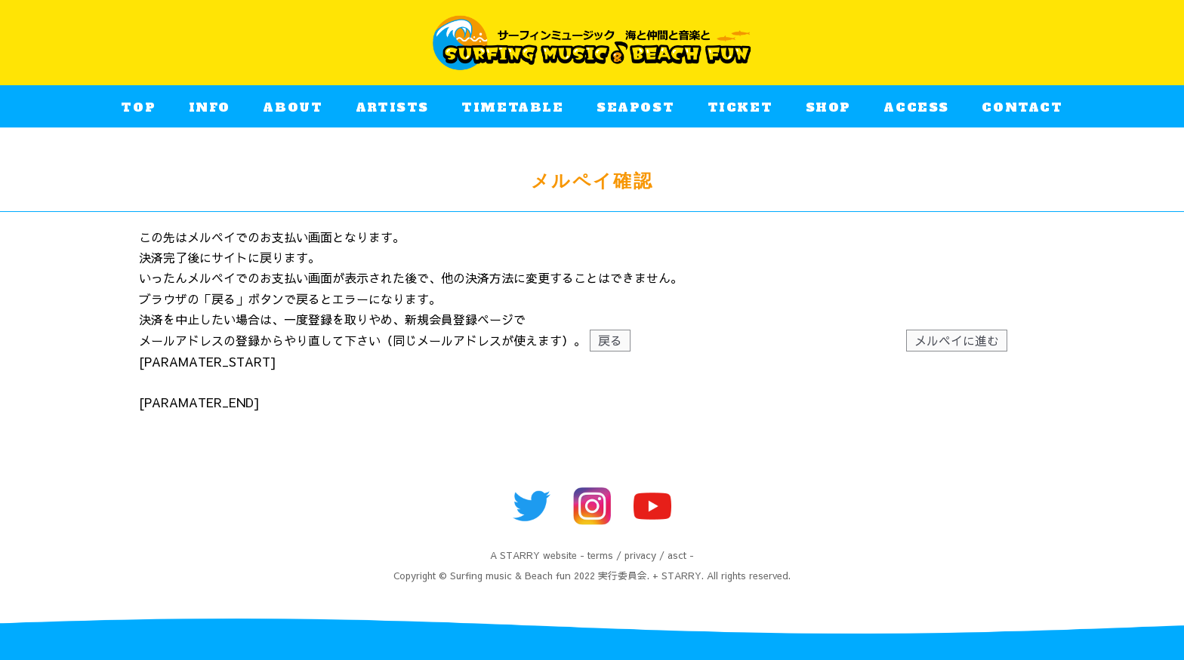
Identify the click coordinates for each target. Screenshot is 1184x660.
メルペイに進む (956, 340)
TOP (138, 112)
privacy (640, 554)
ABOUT (292, 112)
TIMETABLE (512, 112)
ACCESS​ (916, 112)
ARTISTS (392, 112)
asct (677, 554)
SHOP (828, 112)
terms (600, 554)
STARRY (520, 554)
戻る (610, 340)
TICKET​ (740, 112)
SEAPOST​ (635, 112)
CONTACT (1022, 112)
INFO (209, 112)
